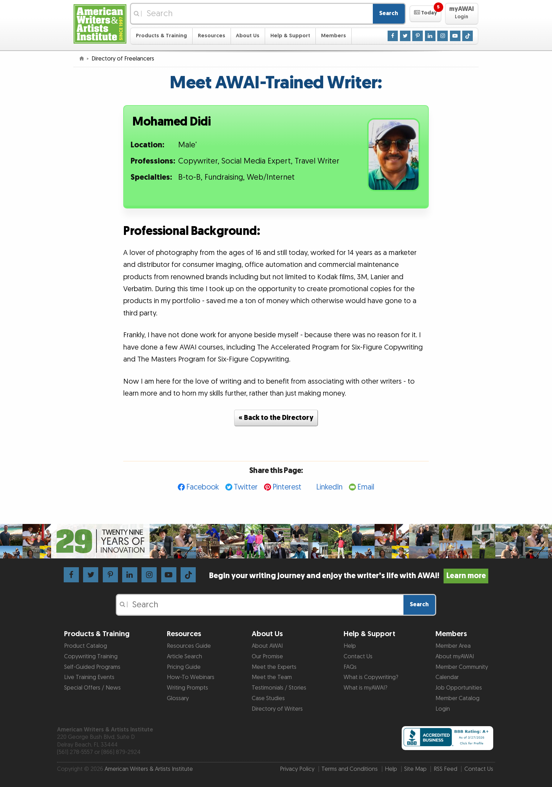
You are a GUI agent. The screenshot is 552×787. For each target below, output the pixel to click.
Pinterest (286, 487)
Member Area (453, 646)
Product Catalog (85, 646)
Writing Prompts (187, 688)
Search (388, 13)
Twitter (246, 487)
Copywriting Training (91, 656)
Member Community (461, 667)
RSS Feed (445, 769)
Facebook (202, 487)
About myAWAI (454, 656)
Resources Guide (189, 646)
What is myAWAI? (365, 688)
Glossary (178, 698)
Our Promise (267, 656)
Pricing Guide (184, 667)
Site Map (415, 769)
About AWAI (267, 646)
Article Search (184, 656)
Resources (211, 35)
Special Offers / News (92, 688)
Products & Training (161, 35)
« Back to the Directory (276, 417)
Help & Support (290, 35)
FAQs (350, 667)
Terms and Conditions (349, 769)
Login (442, 709)
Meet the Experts (274, 667)
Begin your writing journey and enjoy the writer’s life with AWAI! (348, 576)
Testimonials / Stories (279, 688)
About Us (247, 35)
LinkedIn (329, 487)
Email (365, 487)
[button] (425, 13)
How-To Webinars (190, 677)
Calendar (447, 677)
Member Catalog (457, 698)
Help (350, 646)
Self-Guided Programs (92, 667)
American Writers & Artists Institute (149, 769)
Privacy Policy (297, 769)
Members (333, 35)
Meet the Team (272, 677)
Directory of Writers (277, 709)
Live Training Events (89, 677)
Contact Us (358, 656)
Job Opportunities (458, 688)
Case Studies (268, 698)
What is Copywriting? (371, 677)
